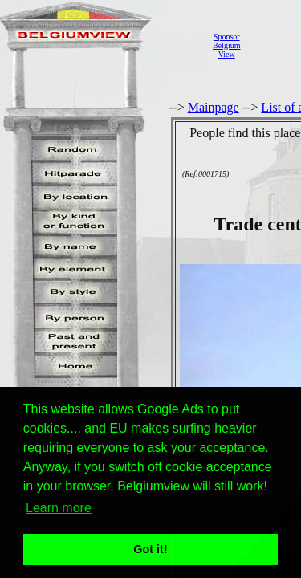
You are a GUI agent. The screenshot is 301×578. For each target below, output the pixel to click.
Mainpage (213, 107)
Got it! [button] (150, 549)
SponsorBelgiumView (226, 45)
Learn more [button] (59, 508)
